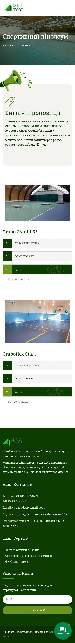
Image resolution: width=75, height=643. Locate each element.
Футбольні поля (16, 561)
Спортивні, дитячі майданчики (28, 555)
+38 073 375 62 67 (14, 500)
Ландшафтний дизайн (22, 550)
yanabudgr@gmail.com (28, 507)
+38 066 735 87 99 (27, 496)
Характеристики (27, 243)
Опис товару (24, 256)
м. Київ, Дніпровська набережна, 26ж (41, 514)
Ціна (18, 269)
